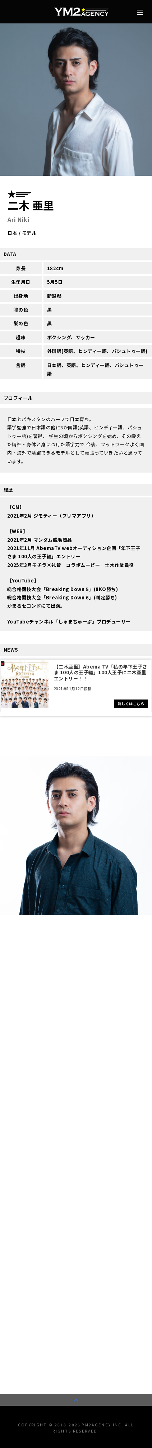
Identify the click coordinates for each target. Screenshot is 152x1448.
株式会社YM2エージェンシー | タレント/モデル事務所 (81, 12)
